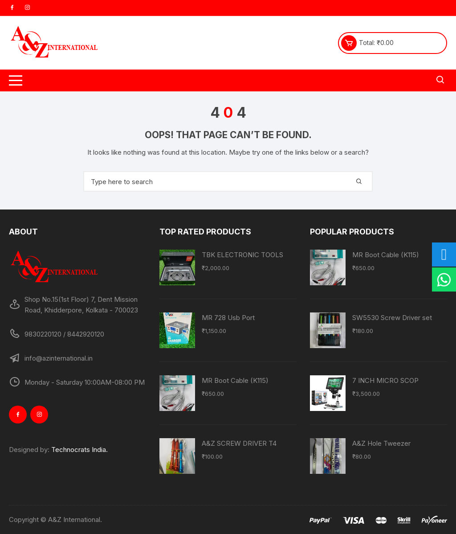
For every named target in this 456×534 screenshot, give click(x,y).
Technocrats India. (79, 449)
